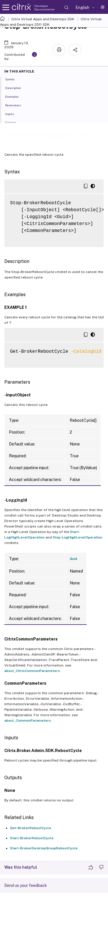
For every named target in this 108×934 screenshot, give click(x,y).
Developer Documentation (44, 7)
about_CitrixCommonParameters (32, 671)
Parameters (16, 105)
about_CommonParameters (27, 720)
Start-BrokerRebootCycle (32, 838)
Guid (73, 559)
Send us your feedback (25, 885)
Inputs (12, 114)
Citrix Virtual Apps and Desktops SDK (42, 19)
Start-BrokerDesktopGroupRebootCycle (44, 848)
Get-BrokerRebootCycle (30, 828)
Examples (15, 96)
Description (16, 88)
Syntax (13, 79)
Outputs (13, 122)
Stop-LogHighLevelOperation (77, 537)
